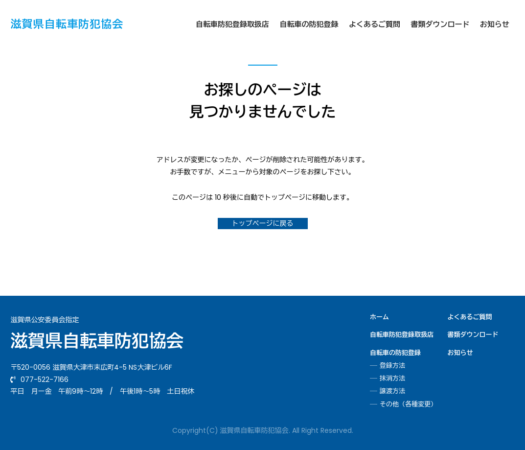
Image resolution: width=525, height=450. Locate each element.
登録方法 (392, 366)
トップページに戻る (263, 223)
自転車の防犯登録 (309, 24)
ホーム (379, 317)
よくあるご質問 (374, 24)
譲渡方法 (392, 391)
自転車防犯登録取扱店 (232, 24)
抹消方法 (392, 378)
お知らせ (494, 24)
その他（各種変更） (408, 404)
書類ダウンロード (440, 24)
